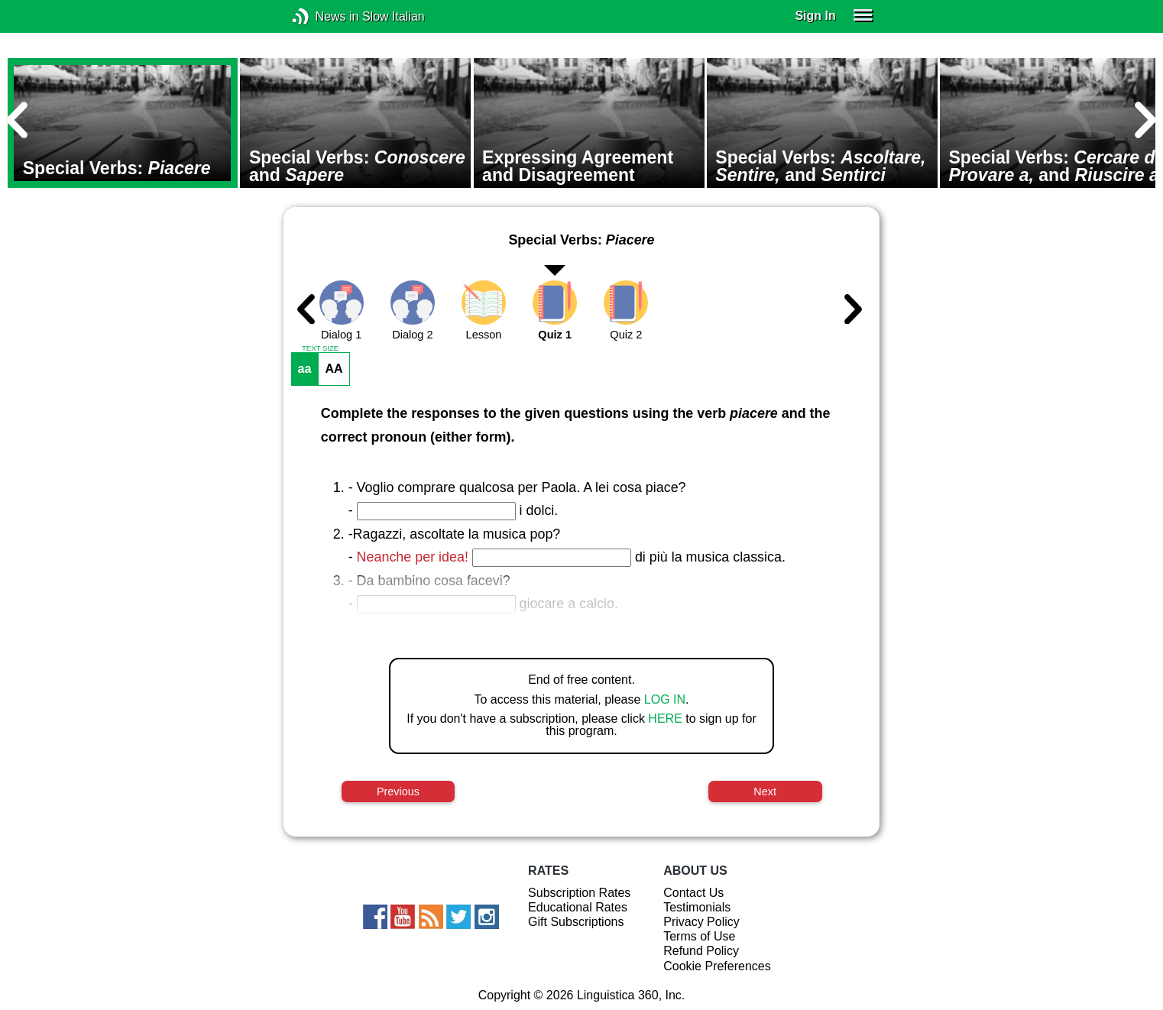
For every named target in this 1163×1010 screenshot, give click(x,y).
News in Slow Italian (324, 16)
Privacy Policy (701, 921)
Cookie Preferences (717, 966)
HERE (665, 718)
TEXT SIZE (320, 348)
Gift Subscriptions (576, 921)
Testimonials (697, 907)
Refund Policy (701, 950)
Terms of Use (699, 936)
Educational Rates (577, 907)
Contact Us (693, 892)
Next (764, 791)
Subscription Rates (579, 892)
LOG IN (664, 699)
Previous (398, 791)
